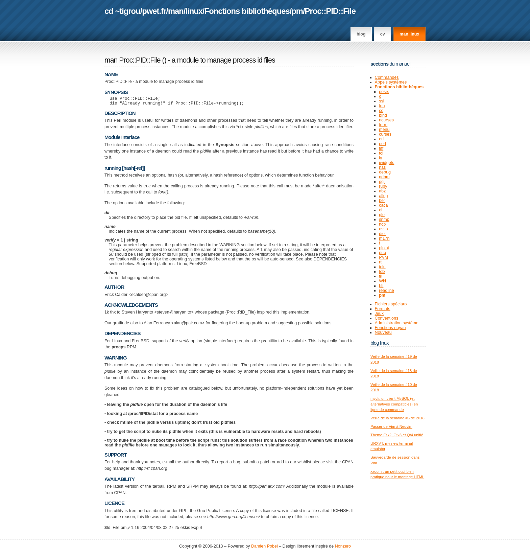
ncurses (386, 120)
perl (382, 143)
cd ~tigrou (122, 11)
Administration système (396, 323)
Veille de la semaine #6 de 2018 (397, 418)
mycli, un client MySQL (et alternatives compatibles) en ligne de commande (394, 404)
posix (384, 91)
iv (380, 158)
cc (381, 110)
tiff (381, 148)
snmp (384, 219)
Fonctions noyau (390, 327)
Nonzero (343, 548)
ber (382, 200)
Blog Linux (379, 343)
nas (382, 167)
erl (381, 139)
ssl (381, 101)
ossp (383, 229)
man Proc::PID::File (132, 60)
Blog (361, 34)
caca (383, 205)
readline (386, 290)
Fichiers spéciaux (391, 304)
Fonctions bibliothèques (247, 11)
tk (380, 276)
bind (383, 115)
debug (385, 172)
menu (384, 129)
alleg (383, 195)
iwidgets (386, 162)
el (380, 210)
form (383, 124)
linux (194, 11)
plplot (384, 248)
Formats (382, 308)
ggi (382, 181)
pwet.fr (154, 11)
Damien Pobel (264, 548)
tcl (381, 153)
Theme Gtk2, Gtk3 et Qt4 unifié (396, 435)
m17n (384, 238)
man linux (409, 34)
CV (382, 34)
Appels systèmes (391, 82)
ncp (382, 224)
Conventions (387, 318)
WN (382, 281)
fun (382, 105)
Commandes (387, 77)
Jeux (379, 313)
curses (385, 134)
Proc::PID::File (330, 11)
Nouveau (383, 332)
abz (382, 191)
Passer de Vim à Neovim (391, 426)
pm (297, 11)
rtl (380, 262)
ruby (383, 186)
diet (382, 233)
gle (382, 214)
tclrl (382, 266)
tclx (382, 271)
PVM (383, 257)
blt (381, 285)
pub (382, 252)
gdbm (384, 177)
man (176, 11)
